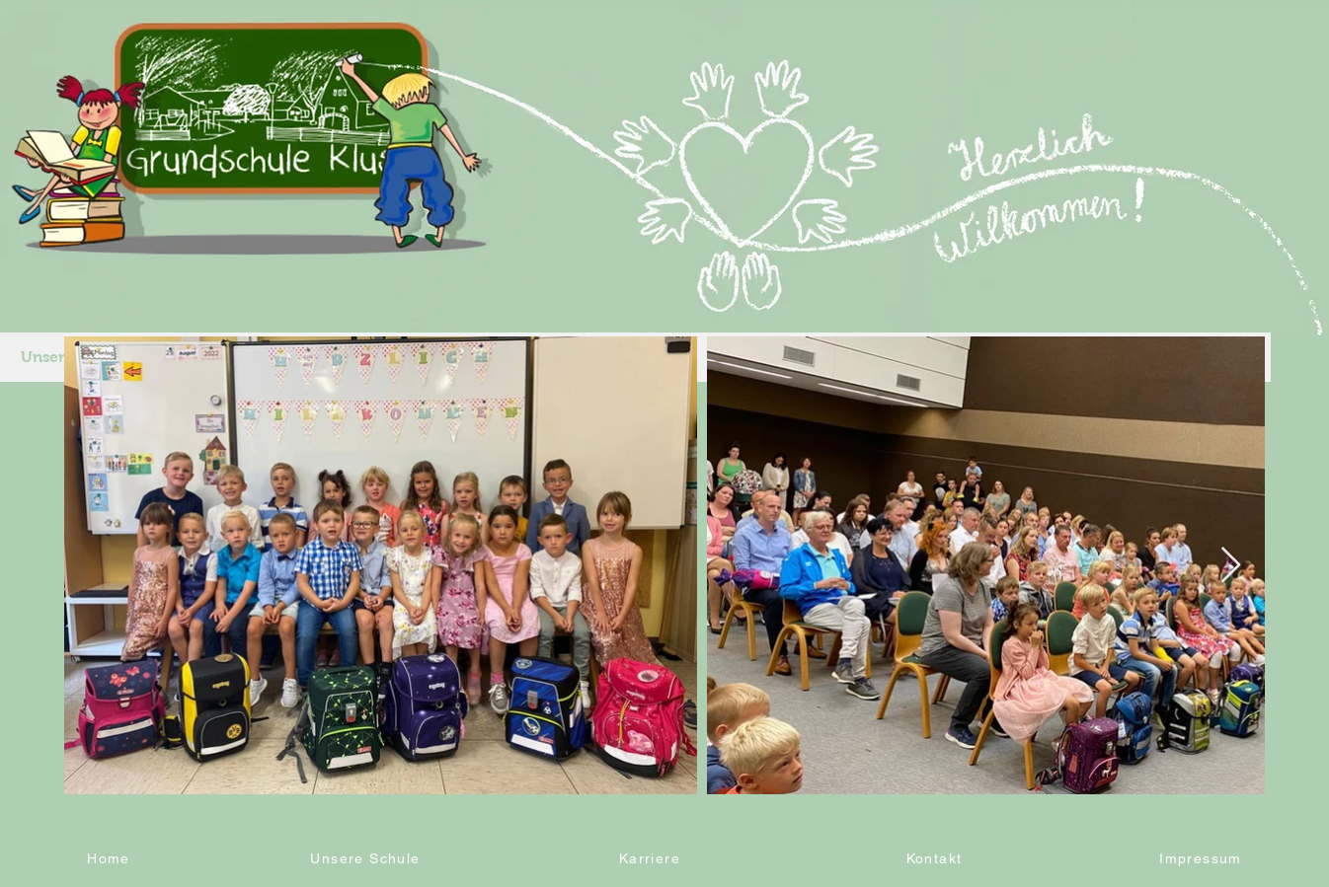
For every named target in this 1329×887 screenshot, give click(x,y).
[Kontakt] (936, 858)
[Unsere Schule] (367, 858)
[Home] (110, 858)
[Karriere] (652, 858)
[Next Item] (1230, 566)
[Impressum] (1203, 858)
